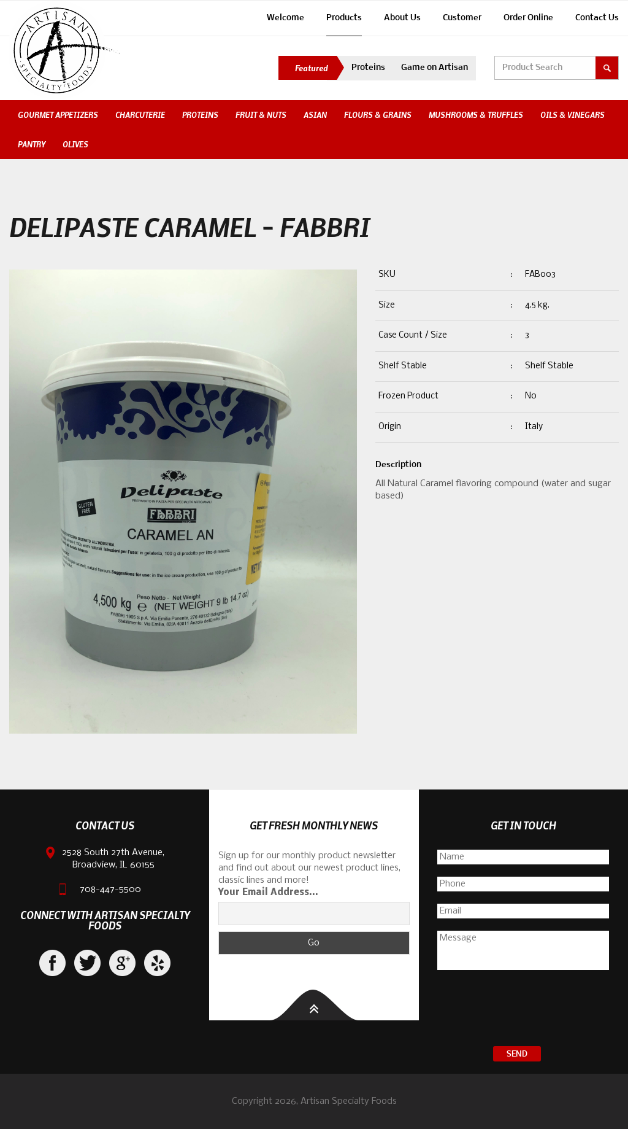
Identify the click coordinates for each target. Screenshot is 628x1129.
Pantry (31, 144)
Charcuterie (140, 115)
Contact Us (597, 18)
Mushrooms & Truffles (476, 115)
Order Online (528, 18)
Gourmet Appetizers (58, 115)
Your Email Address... (268, 893)
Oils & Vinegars (572, 115)
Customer (462, 18)
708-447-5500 (110, 889)
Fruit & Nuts (261, 115)
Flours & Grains (378, 115)
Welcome (285, 18)
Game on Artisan (434, 67)
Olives (75, 144)
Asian (315, 115)
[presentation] (523, 1010)
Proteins (368, 67)
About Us (402, 18)
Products (344, 18)
